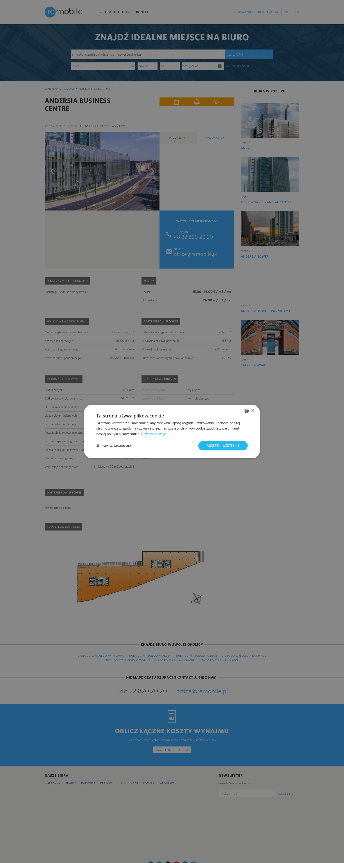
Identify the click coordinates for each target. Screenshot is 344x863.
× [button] (252, 410)
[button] (114, 445)
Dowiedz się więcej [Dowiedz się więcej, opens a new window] (155, 433)
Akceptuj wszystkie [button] (222, 445)
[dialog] (172, 431)
